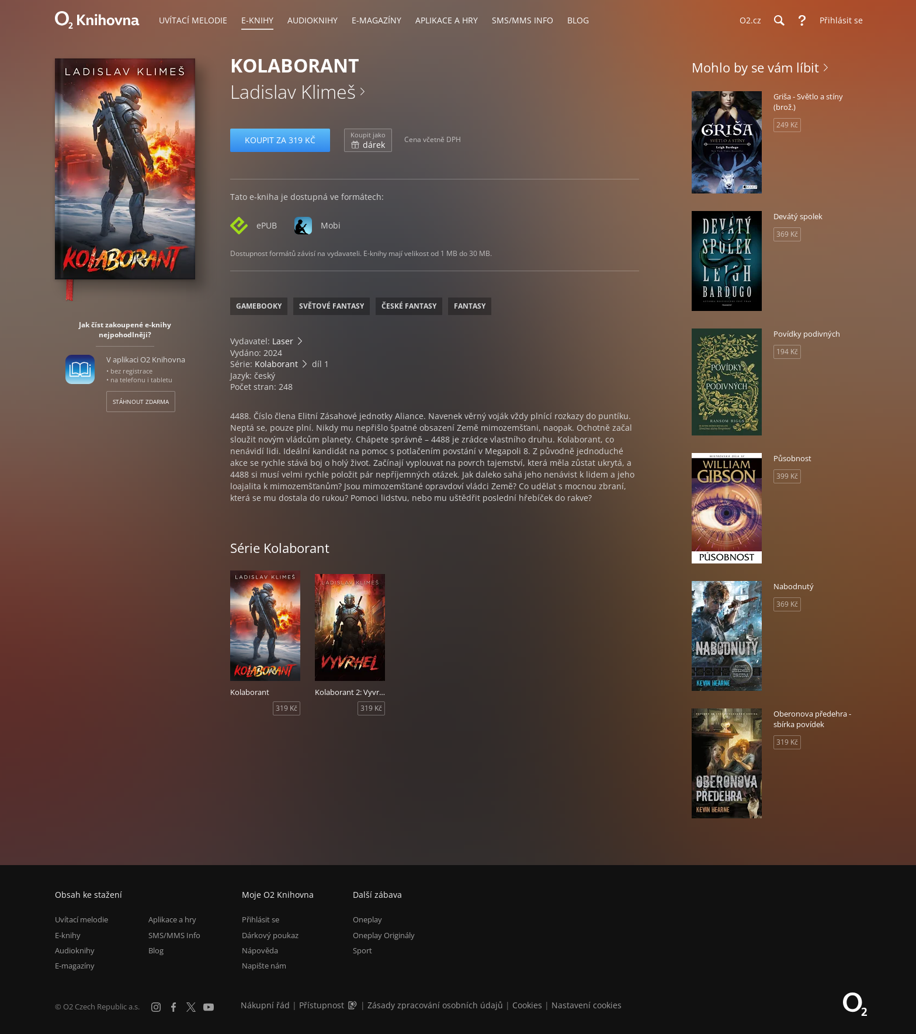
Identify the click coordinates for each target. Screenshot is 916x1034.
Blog (156, 950)
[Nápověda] (802, 20)
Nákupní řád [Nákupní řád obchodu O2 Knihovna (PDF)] (265, 1005)
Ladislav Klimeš (293, 91)
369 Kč (787, 234)
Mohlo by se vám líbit (755, 67)
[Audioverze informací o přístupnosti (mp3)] (353, 1005)
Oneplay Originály (384, 935)
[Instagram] (156, 1007)
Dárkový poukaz (270, 935)
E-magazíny (75, 965)
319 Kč (286, 708)
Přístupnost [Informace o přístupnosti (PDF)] (321, 1005)
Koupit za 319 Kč (280, 140)
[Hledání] (778, 20)
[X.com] (191, 1007)
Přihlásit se (260, 919)
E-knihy (68, 935)
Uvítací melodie (81, 919)
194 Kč (787, 352)
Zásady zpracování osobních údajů (435, 1005)
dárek (368, 140)
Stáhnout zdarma (141, 401)
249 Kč (787, 125)
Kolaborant (276, 363)
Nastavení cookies (586, 1005)
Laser (282, 341)
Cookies (527, 1005)
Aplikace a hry (172, 919)
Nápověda (260, 950)
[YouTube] (208, 1007)
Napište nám (264, 965)
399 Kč (787, 476)
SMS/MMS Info (174, 935)
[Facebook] (173, 1007)
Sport (362, 950)
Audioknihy (75, 950)
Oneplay (367, 919)
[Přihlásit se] (838, 20)
